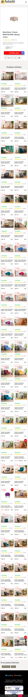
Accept (20, 695)
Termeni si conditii (11, 680)
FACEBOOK (9, 675)
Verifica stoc (16, 53)
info (12, 91)
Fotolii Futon (6, 666)
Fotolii (13, 666)
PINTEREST (18, 675)
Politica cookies (18, 682)
